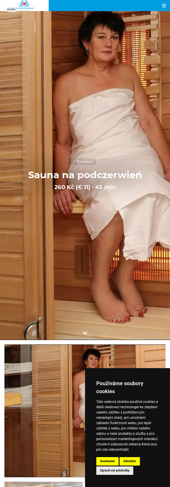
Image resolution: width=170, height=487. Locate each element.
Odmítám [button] (129, 461)
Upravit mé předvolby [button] (114, 470)
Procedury (85, 161)
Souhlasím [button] (107, 461)
